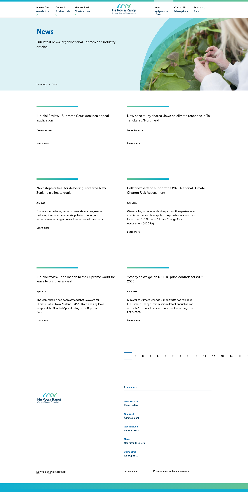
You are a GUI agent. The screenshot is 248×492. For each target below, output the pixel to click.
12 (213, 355)
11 (204, 355)
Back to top (131, 387)
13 (222, 355)
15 (240, 355)
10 (195, 355)
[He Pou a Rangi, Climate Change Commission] (124, 14)
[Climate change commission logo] (50, 403)
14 (231, 355)
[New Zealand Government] (51, 472)
